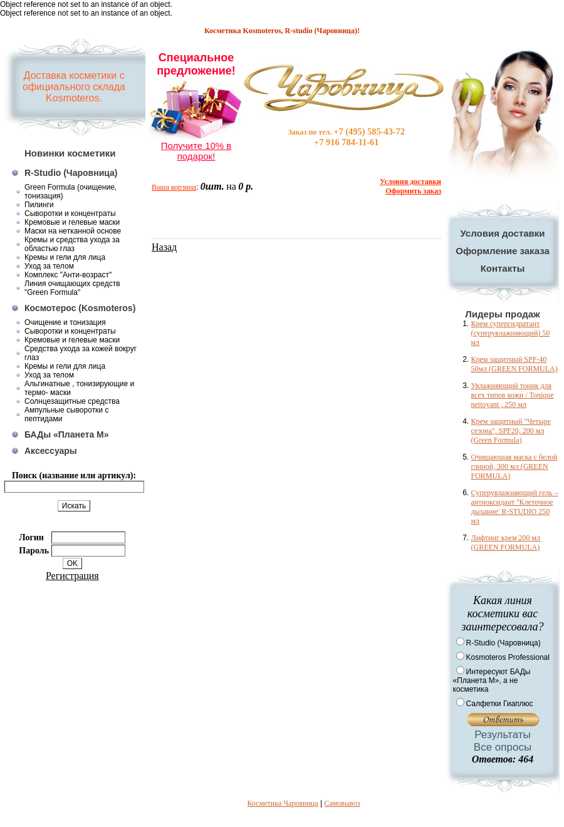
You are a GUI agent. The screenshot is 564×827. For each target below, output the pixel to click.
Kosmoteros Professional (508, 657)
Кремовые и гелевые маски (72, 222)
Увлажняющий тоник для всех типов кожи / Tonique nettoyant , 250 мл (512, 395)
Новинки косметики (70, 153)
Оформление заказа (503, 250)
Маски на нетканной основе (72, 231)
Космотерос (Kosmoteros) (79, 308)
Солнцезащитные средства (72, 401)
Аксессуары (50, 451)
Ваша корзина (174, 187)
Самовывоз (342, 803)
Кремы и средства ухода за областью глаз (72, 244)
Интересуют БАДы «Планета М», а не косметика (492, 680)
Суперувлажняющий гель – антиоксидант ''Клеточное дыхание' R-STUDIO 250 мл (514, 506)
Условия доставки (502, 233)
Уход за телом (49, 266)
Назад (164, 247)
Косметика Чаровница (283, 803)
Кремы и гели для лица (64, 257)
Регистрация (72, 575)
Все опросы (502, 747)
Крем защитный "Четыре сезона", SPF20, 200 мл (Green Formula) (511, 430)
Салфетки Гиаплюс (499, 703)
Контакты (503, 268)
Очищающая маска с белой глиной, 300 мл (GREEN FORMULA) (514, 466)
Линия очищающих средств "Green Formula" (72, 288)
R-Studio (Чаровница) (71, 173)
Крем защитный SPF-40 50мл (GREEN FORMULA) (514, 364)
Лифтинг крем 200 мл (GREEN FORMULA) (506, 542)
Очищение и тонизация (65, 322)
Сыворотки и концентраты (70, 213)
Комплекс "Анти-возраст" (68, 274)
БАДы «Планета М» (66, 434)
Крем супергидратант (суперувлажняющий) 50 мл (510, 333)
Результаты (502, 735)
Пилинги (39, 204)
